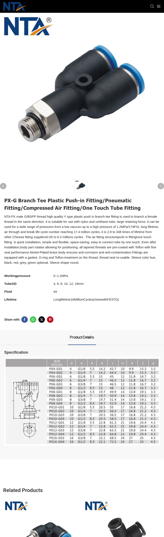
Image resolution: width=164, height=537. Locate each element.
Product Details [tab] (82, 337)
